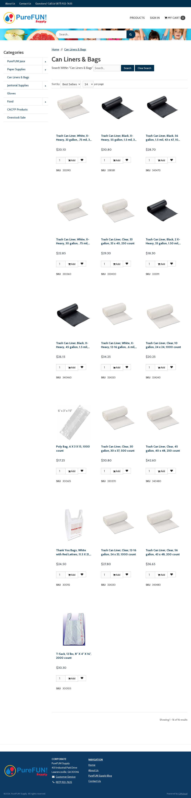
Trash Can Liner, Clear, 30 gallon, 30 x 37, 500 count (118, 448)
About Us (10, 3)
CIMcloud (182, 793)
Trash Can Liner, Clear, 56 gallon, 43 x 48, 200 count (163, 552)
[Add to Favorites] (82, 160)
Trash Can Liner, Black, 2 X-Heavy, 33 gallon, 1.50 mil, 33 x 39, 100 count (163, 242)
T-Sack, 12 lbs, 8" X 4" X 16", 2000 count (73, 655)
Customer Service (64, 776)
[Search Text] (95, 34)
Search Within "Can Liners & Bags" (72, 68)
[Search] (131, 34)
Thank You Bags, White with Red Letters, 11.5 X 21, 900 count (73, 552)
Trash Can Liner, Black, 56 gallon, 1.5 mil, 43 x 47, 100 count (163, 138)
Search (127, 68)
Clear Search (144, 68)
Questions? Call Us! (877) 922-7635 (53, 3)
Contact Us (25, 3)
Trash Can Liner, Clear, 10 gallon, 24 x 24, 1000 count (163, 345)
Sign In (155, 17)
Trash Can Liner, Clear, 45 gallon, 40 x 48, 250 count (163, 448)
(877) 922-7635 (62, 782)
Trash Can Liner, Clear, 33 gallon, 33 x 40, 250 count (118, 241)
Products (137, 17)
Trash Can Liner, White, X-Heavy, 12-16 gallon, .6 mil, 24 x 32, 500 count (118, 345)
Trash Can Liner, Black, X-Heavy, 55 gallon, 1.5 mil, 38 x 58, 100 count (118, 138)
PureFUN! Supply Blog (100, 775)
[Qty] (61, 160)
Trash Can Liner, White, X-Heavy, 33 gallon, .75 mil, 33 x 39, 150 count (73, 138)
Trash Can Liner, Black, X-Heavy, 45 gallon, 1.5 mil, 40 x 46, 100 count (72, 345)
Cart (174, 18)
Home (91, 765)
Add (71, 160)
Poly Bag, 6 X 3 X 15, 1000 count (73, 448)
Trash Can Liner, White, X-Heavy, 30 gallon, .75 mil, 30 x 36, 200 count (72, 242)
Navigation (95, 759)
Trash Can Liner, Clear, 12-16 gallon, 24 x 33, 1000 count (118, 552)
